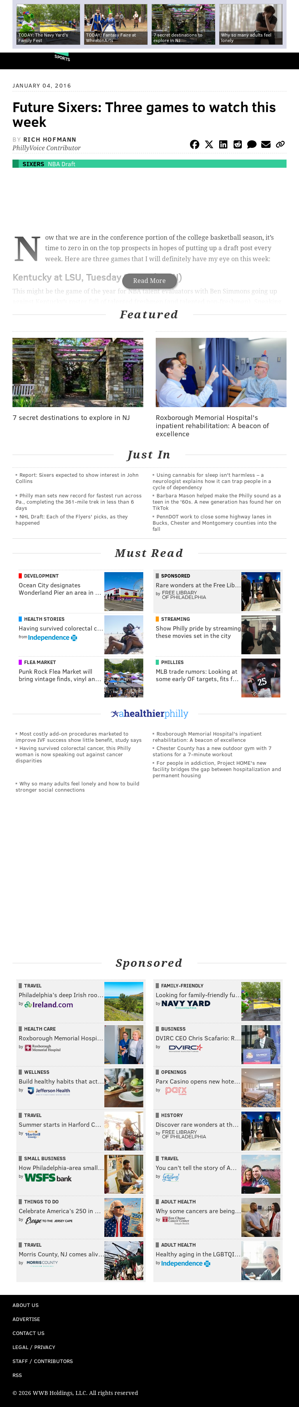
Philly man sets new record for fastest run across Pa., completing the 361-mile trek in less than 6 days (79, 501)
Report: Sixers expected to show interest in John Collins (77, 478)
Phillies (172, 662)
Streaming (175, 618)
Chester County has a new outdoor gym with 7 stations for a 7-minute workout (212, 751)
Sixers (33, 164)
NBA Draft (62, 164)
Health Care (40, 1028)
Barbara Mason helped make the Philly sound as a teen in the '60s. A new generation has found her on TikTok (217, 501)
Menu (286, 61)
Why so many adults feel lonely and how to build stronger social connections (77, 786)
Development (41, 575)
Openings (173, 1071)
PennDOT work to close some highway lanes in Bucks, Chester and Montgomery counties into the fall (214, 522)
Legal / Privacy (33, 1347)
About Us (25, 1305)
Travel (33, 985)
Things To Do (41, 1201)
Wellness (36, 1071)
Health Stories (44, 618)
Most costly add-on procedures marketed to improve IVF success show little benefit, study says (79, 736)
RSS (17, 1375)
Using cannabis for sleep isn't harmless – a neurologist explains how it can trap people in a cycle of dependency (212, 481)
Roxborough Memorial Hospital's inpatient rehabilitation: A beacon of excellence (207, 736)
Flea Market (40, 662)
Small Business (45, 1158)
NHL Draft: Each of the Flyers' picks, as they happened (72, 519)
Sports (62, 58)
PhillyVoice (19, 60)
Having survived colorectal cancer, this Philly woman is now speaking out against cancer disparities (73, 754)
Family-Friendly (182, 985)
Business (173, 1028)
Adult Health (178, 1201)
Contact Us (28, 1333)
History (172, 1115)
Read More (149, 281)
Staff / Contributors (42, 1361)
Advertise (26, 1319)
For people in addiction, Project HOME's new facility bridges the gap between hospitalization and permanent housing (217, 769)
